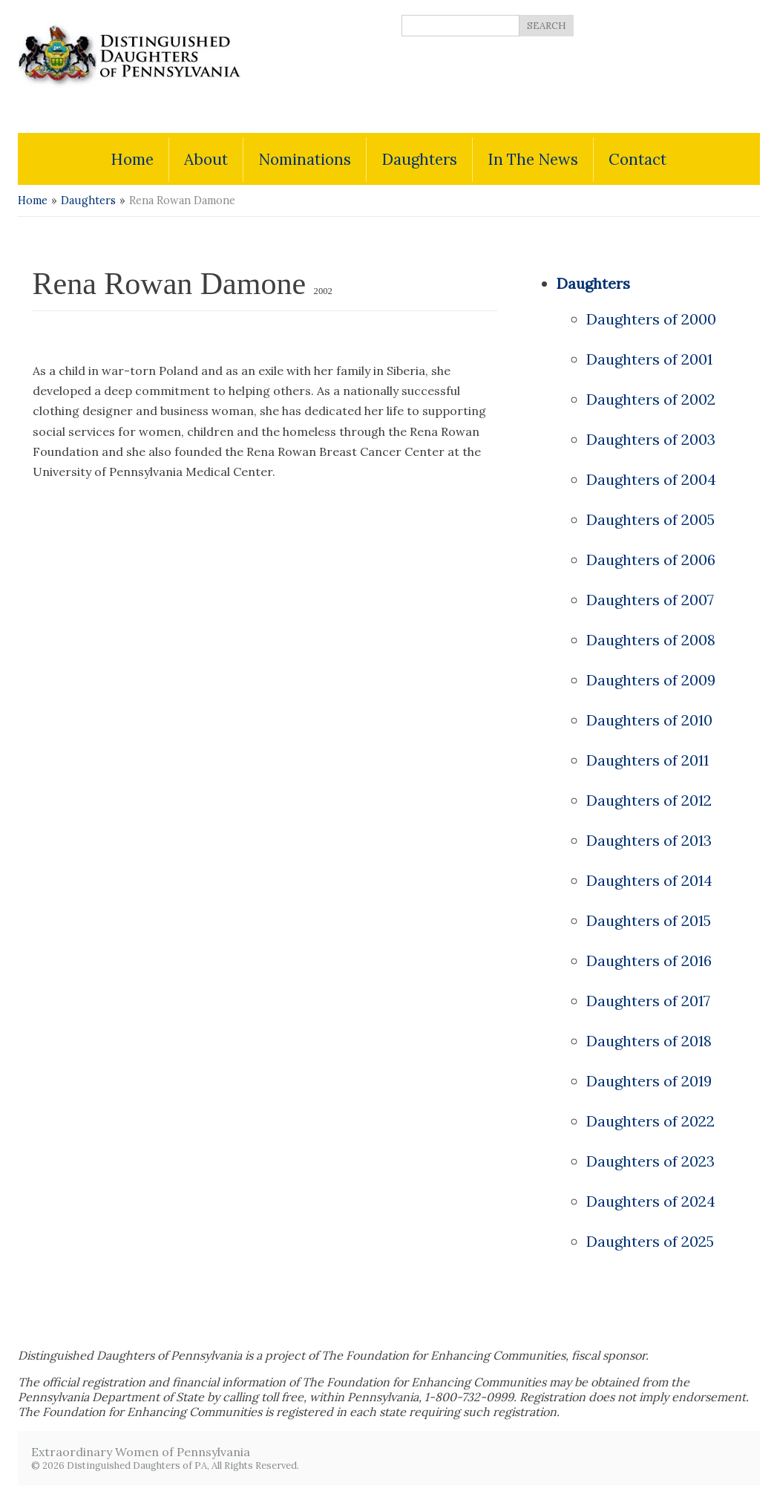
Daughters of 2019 (649, 1081)
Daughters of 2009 (650, 680)
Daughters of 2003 (650, 439)
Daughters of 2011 (647, 760)
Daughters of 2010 (649, 720)
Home (32, 200)
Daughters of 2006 (650, 559)
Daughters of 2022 (650, 1121)
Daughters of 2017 (648, 1000)
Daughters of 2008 (650, 639)
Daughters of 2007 (650, 599)
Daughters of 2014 (649, 880)
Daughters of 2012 (649, 800)
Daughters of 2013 (649, 840)
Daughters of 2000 (651, 319)
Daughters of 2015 (648, 920)
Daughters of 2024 (650, 1201)
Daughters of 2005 (650, 519)
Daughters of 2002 (650, 399)
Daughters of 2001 (649, 359)
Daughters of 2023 (650, 1161)
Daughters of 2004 (651, 479)
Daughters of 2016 (649, 960)
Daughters (88, 200)
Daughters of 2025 (650, 1241)
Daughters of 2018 (649, 1040)
